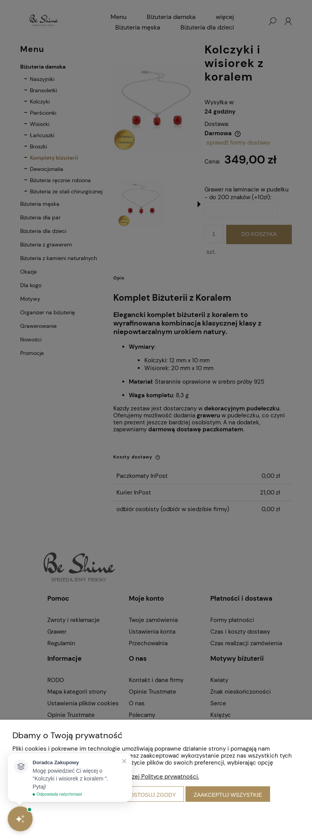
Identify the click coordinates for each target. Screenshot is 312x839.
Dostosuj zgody (151, 795)
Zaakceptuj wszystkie (228, 795)
